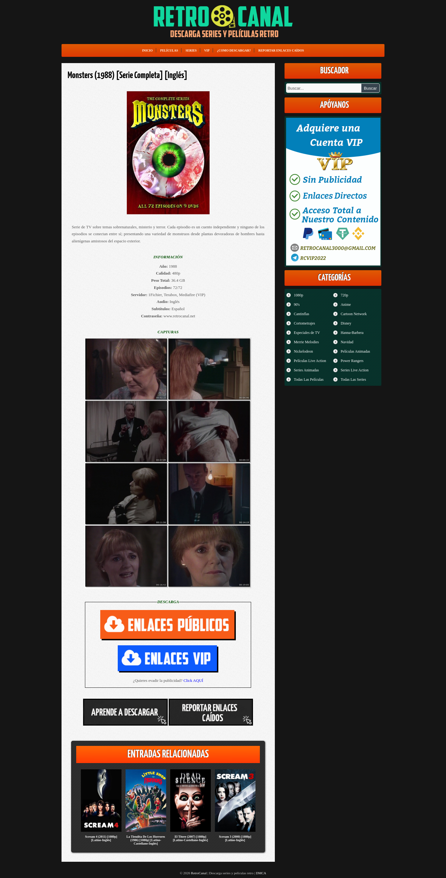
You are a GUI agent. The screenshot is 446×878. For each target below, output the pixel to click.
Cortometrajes (304, 323)
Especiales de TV (307, 332)
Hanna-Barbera (352, 332)
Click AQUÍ (193, 680)
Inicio (147, 50)
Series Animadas (306, 370)
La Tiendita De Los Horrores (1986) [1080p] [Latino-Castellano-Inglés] (145, 840)
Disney (346, 323)
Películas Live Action (310, 361)
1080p (298, 295)
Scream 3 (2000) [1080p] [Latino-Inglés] (235, 838)
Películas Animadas (355, 351)
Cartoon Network (354, 314)
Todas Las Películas (309, 379)
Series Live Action (355, 370)
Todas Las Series (353, 379)
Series (191, 50)
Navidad (347, 342)
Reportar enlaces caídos (281, 50)
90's (297, 304)
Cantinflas (301, 314)
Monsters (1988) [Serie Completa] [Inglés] (128, 75)
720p (344, 295)
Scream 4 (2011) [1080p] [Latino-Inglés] (101, 838)
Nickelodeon (303, 351)
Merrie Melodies (306, 342)
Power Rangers (352, 361)
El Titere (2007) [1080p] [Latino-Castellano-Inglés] (190, 838)
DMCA (261, 873)
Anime (346, 304)
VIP (207, 50)
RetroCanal (199, 873)
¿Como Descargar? (234, 50)
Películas (169, 50)
